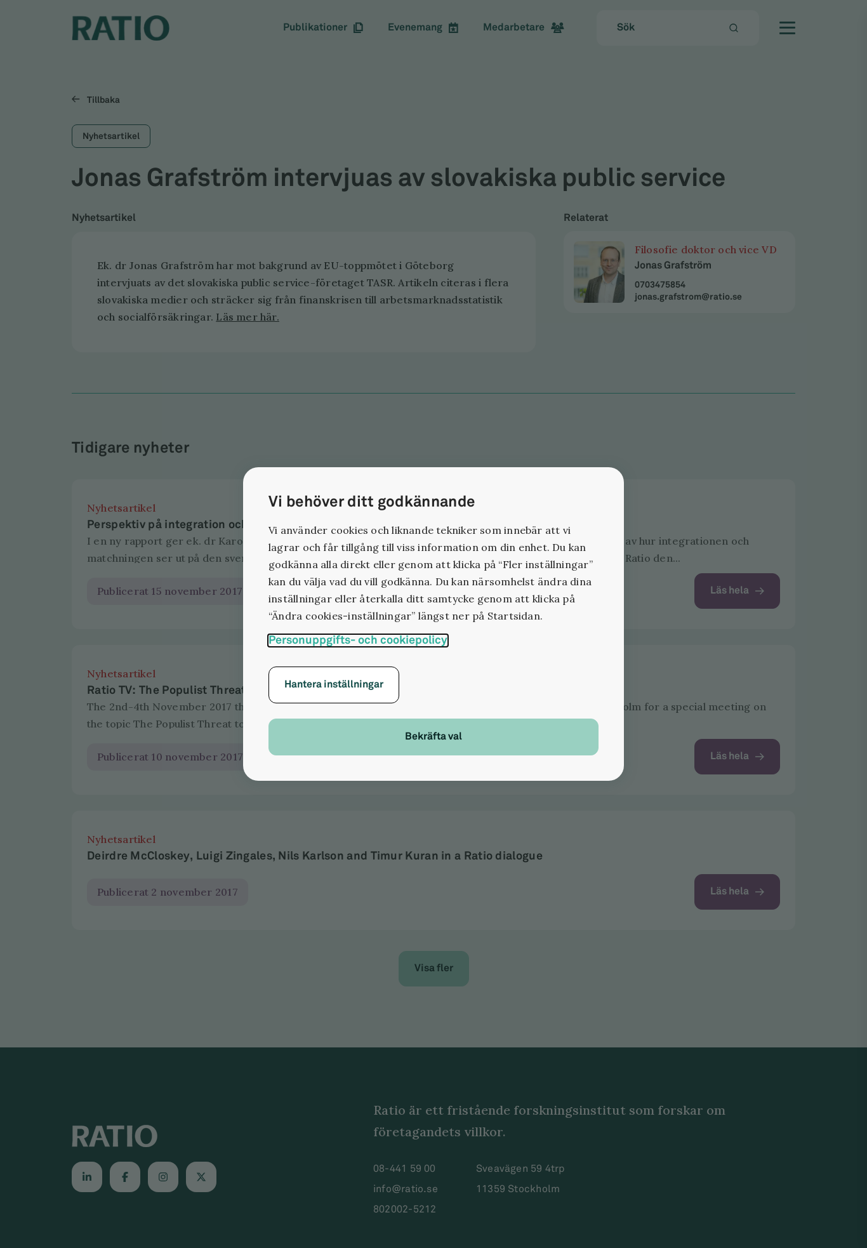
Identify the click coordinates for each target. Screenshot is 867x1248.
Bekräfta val (433, 736)
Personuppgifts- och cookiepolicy (357, 640)
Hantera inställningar (333, 684)
